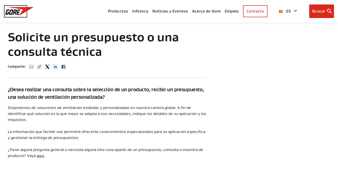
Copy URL (39, 67)
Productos (118, 11)
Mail (31, 67)
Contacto (255, 11)
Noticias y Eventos (170, 11)
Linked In (55, 67)
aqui (40, 156)
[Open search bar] (321, 11)
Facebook (63, 67)
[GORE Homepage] (19, 11)
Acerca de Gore (206, 11)
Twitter (47, 67)
